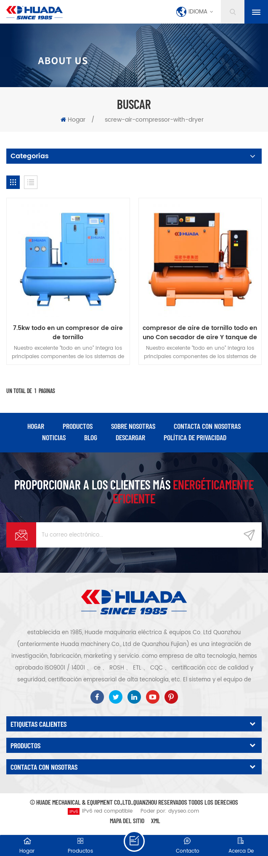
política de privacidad (195, 437)
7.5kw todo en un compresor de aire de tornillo (68, 333)
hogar (35, 426)
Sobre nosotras (133, 426)
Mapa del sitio (127, 820)
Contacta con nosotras (207, 426)
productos (78, 426)
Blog (90, 437)
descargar (130, 437)
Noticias (54, 437)
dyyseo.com (183, 811)
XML (155, 820)
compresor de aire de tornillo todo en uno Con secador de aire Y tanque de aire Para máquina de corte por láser (200, 333)
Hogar (73, 120)
